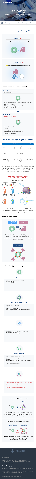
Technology (7, 22)
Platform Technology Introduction (26, 22)
